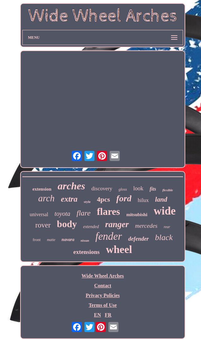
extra (69, 199)
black (164, 237)
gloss (122, 189)
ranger (117, 224)
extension (41, 189)
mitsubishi (136, 214)
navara (68, 239)
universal (39, 214)
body (67, 224)
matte (51, 240)
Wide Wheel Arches (103, 276)
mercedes (146, 225)
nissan (85, 240)
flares (108, 211)
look (138, 188)
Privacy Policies (103, 295)
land (161, 199)
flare (83, 213)
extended (91, 226)
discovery (101, 189)
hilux (143, 200)
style (87, 202)
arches (71, 186)
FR (108, 315)
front (37, 239)
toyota (62, 213)
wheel (119, 249)
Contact (102, 285)
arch (46, 198)
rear (167, 227)
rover (43, 225)
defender (138, 239)
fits (153, 189)
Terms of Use (103, 305)
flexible (167, 190)
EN (97, 315)
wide (165, 211)
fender (108, 236)
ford (123, 198)
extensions (86, 252)
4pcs (103, 199)
